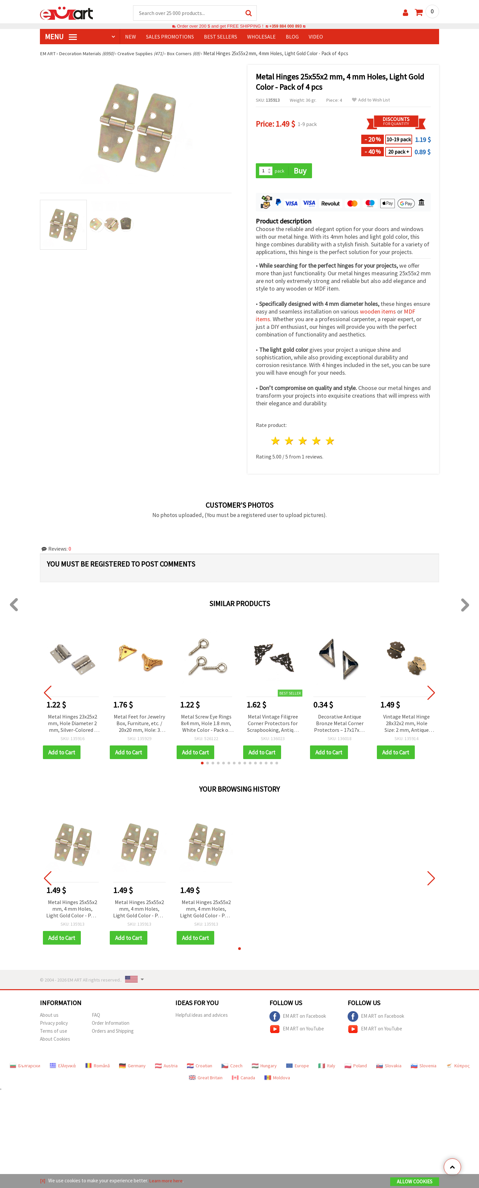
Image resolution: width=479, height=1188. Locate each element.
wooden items (378, 312)
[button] (202, 763)
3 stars (303, 441)
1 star (276, 441)
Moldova (277, 1078)
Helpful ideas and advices (201, 1016)
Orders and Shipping (113, 1032)
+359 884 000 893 (285, 26)
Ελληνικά (63, 1066)
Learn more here (166, 1181)
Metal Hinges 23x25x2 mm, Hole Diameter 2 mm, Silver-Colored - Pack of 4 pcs (72, 724)
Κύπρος (458, 1066)
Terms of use (53, 1032)
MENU (61, 37)
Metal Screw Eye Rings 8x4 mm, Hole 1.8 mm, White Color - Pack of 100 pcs (206, 724)
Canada (243, 1078)
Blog (292, 37)
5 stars (330, 441)
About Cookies (55, 1040)
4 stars (316, 441)
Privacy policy (54, 1024)
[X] (43, 1181)
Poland (356, 1067)
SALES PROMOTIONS (170, 37)
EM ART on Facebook (297, 1017)
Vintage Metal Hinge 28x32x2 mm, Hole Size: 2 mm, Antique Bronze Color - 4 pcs (406, 724)
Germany (132, 1067)
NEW (130, 37)
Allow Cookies (414, 1182)
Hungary (264, 1067)
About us (49, 1016)
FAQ (96, 1016)
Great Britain (206, 1078)
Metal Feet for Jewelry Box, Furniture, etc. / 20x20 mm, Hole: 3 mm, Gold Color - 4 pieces (139, 724)
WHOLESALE (261, 37)
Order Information (110, 1024)
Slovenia (423, 1067)
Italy (326, 1067)
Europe (297, 1066)
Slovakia (388, 1067)
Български (25, 1066)
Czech (232, 1067)
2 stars (289, 441)
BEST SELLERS (220, 37)
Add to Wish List (371, 100)
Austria (166, 1067)
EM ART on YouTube (296, 1030)
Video (316, 37)
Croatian (199, 1067)
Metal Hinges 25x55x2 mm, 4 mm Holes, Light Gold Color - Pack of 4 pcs (72, 909)
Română (97, 1066)
